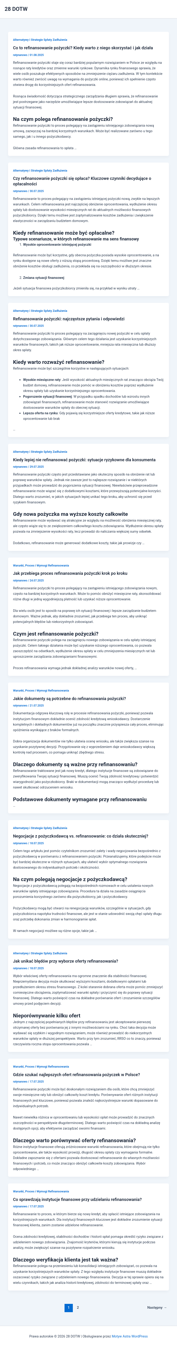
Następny (157, 1307)
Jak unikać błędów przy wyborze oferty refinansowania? (65, 961)
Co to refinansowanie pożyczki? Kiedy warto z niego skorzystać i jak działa (83, 47)
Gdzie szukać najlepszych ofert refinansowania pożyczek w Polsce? (76, 1074)
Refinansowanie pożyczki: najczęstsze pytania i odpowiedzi (68, 318)
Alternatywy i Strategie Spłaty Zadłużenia (40, 39)
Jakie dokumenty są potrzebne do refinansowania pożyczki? (69, 698)
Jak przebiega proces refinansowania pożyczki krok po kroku (70, 573)
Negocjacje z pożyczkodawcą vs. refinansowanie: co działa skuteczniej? (80, 836)
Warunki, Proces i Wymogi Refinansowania (41, 565)
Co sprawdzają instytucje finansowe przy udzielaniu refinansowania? (77, 1199)
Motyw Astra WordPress (130, 1336)
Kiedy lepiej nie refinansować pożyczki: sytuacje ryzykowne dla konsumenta (84, 459)
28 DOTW (16, 9)
